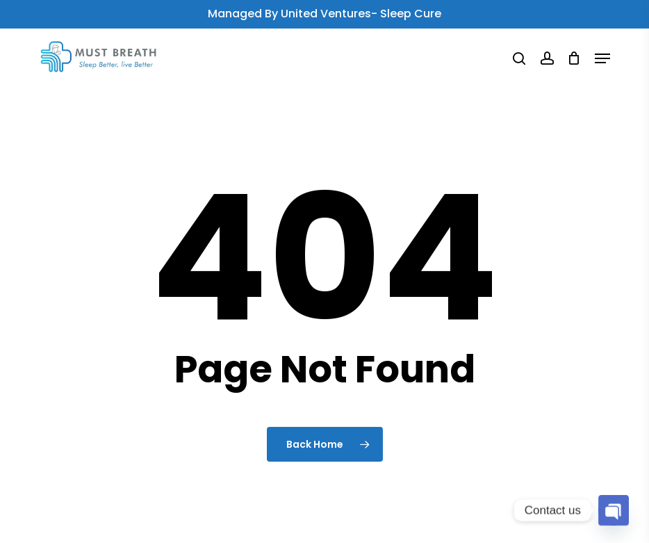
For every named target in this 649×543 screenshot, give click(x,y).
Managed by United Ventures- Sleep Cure (324, 14)
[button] (602, 58)
